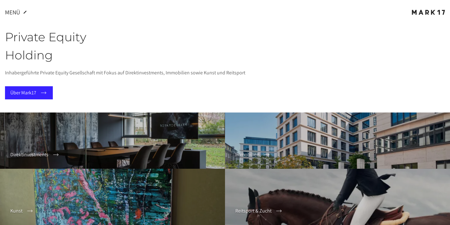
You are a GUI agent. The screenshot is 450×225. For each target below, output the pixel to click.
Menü (17, 12)
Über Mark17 (29, 93)
